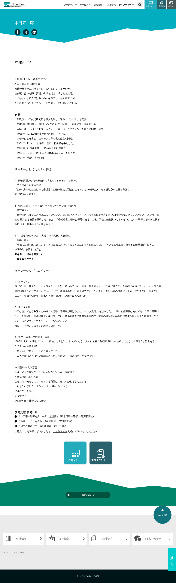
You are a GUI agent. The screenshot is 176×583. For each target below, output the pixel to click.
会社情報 (21, 538)
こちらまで (59, 431)
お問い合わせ (88, 495)
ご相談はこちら (172, 559)
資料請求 (107, 538)
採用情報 (111, 4)
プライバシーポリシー (13, 552)
